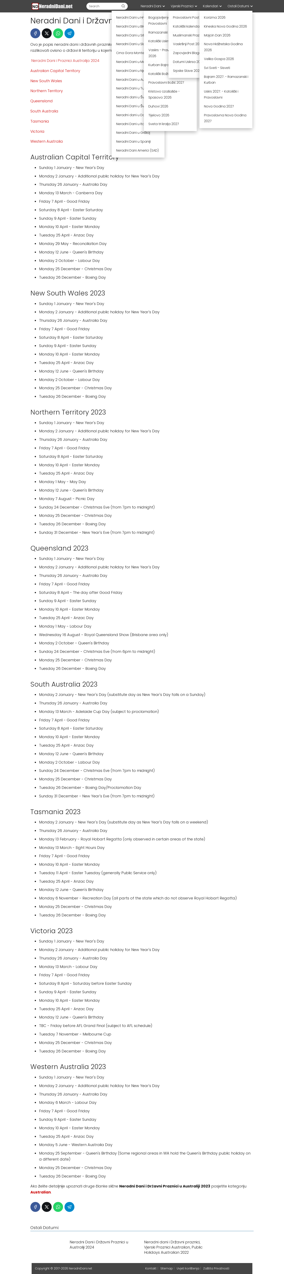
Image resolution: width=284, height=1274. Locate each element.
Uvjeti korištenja (188, 1268)
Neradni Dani (151, 6)
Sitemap (166, 1268)
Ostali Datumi (238, 6)
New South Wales (46, 80)
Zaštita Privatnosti (216, 1268)
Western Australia (46, 141)
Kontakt (150, 1268)
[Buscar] (123, 6)
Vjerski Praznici (182, 6)
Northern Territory (46, 90)
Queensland (41, 101)
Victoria (37, 131)
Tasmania (39, 121)
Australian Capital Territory (55, 70)
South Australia (44, 111)
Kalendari (210, 6)
